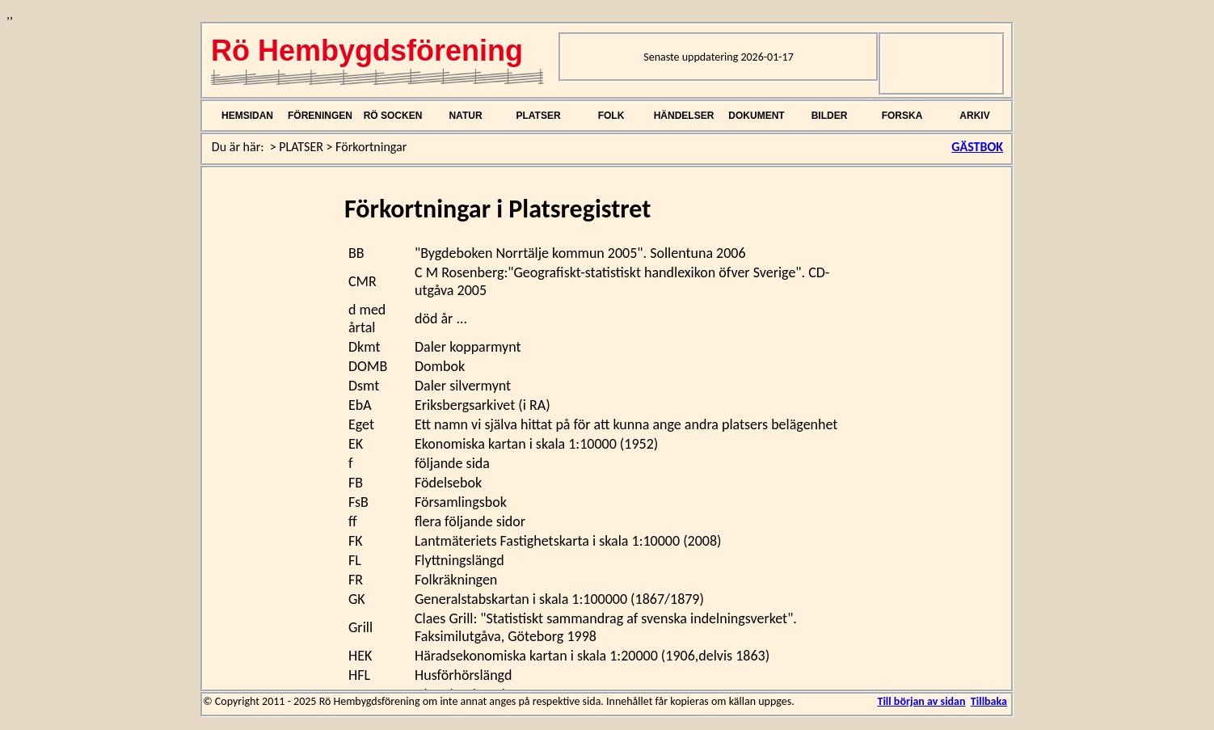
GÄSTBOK (977, 146)
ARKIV (974, 115)
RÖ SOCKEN (393, 115)
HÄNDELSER (684, 115)
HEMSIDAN (247, 115)
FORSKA (902, 115)
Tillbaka (989, 701)
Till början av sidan (921, 701)
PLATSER (538, 115)
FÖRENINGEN (320, 115)
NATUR (465, 115)
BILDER (829, 115)
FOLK (611, 115)
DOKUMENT (756, 115)
